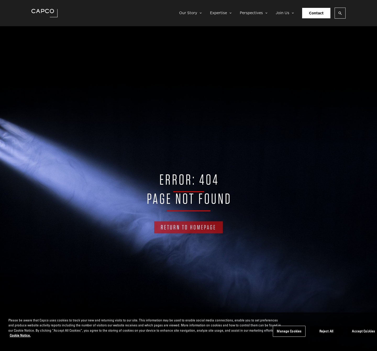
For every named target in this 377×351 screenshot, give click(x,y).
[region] (188, 331)
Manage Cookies (289, 331)
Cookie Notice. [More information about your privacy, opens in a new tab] (20, 335)
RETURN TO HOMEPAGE (188, 227)
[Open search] (340, 13)
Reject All (326, 331)
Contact (316, 13)
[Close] (368, 331)
